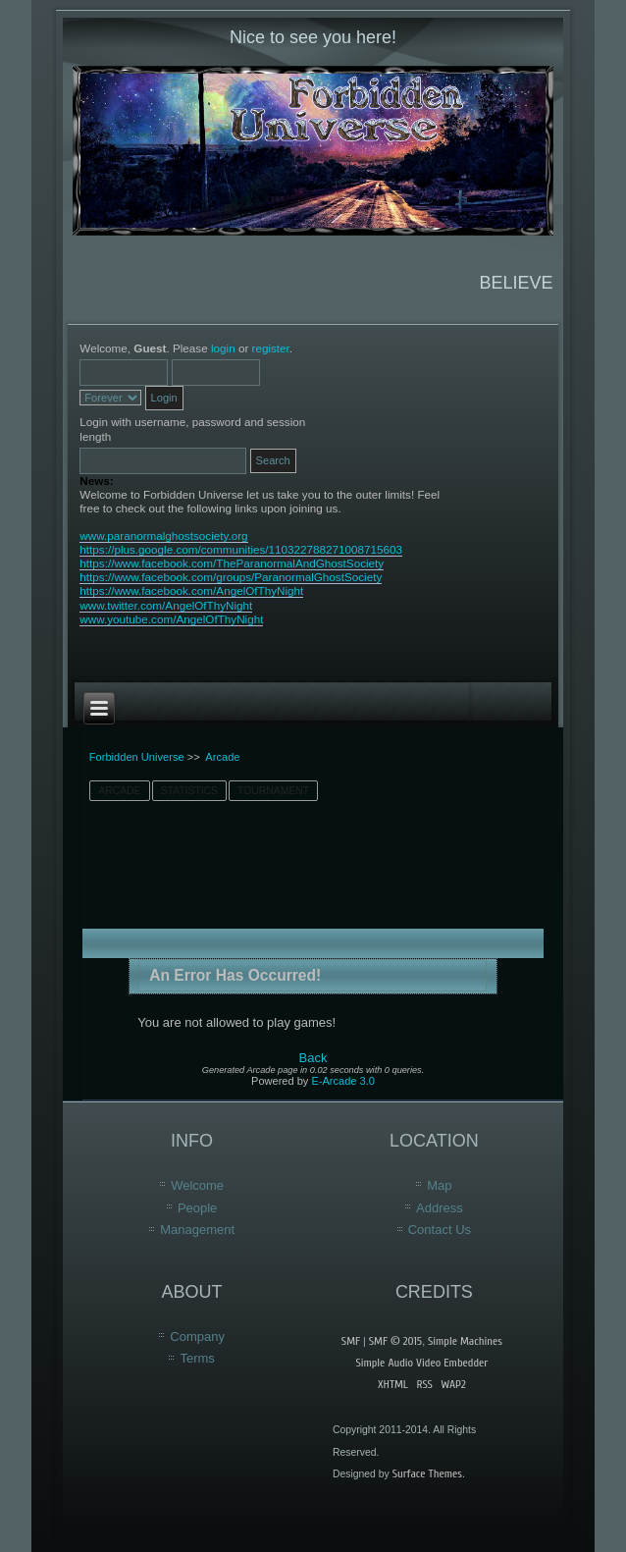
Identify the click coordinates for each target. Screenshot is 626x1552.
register (270, 348)
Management (197, 1229)
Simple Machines (465, 1341)
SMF (350, 1341)
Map (439, 1185)
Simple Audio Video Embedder (421, 1362)
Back (313, 1057)
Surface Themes (427, 1473)
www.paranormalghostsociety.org (163, 535)
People (197, 1208)
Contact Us (439, 1229)
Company (197, 1336)
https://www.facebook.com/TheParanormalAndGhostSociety (231, 563)
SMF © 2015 (395, 1341)
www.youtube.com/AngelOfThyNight (171, 619)
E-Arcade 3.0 (342, 1081)
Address (439, 1208)
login (223, 348)
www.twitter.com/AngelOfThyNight (165, 605)
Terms (197, 1358)
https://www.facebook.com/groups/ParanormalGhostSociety (230, 576)
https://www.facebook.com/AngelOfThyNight (191, 590)
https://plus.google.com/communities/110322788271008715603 (240, 549)
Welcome (197, 1185)
